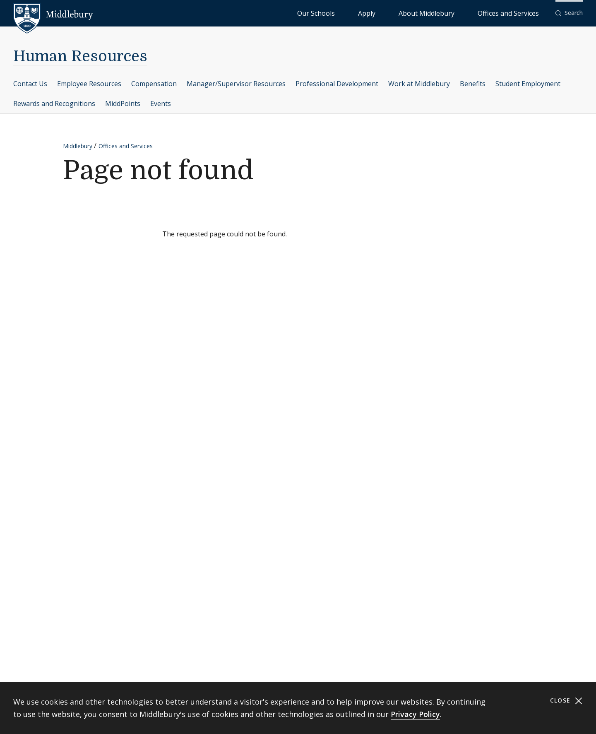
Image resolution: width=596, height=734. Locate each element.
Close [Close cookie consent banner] (566, 700)
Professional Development (337, 83)
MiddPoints (122, 103)
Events (160, 103)
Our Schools (383, 13)
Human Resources (80, 56)
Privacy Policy (415, 714)
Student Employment (527, 83)
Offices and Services (518, 13)
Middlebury (77, 146)
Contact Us (30, 83)
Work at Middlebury (419, 83)
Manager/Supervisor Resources (236, 83)
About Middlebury (457, 13)
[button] (569, 13)
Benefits (472, 83)
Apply (416, 13)
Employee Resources (89, 83)
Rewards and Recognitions (54, 103)
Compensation (154, 83)
